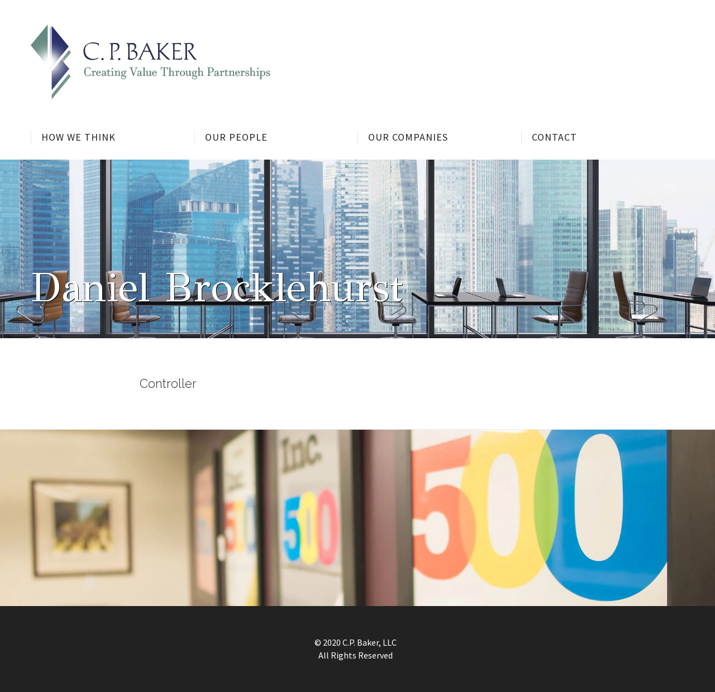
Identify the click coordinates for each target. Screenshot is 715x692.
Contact (554, 137)
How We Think (78, 137)
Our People (236, 137)
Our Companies (408, 137)
